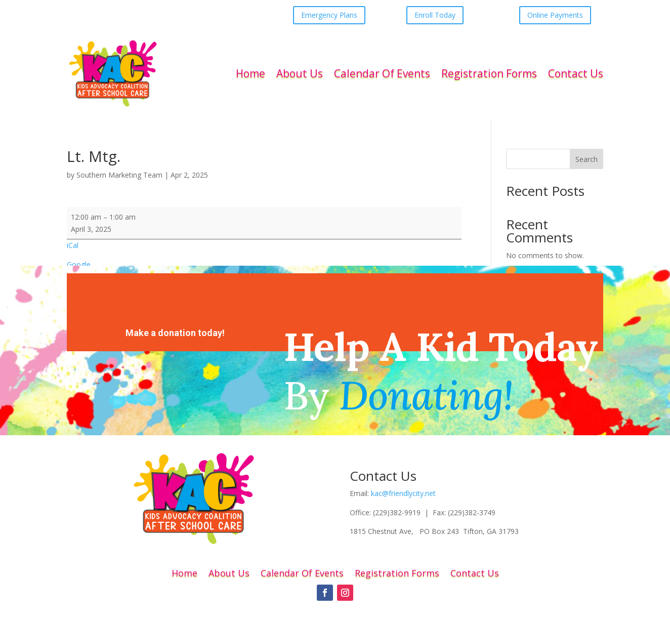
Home (250, 73)
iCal (72, 245)
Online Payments (555, 15)
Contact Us (575, 73)
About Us (299, 73)
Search (586, 159)
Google (79, 264)
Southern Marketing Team (119, 175)
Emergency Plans (329, 15)
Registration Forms (489, 73)
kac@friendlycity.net (403, 493)
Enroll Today (434, 15)
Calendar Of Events (382, 73)
